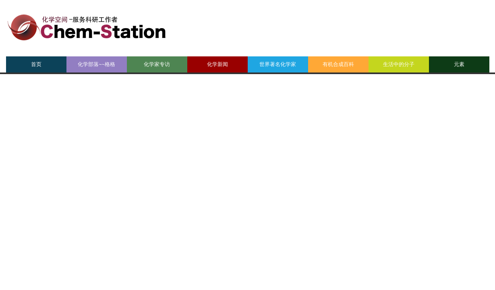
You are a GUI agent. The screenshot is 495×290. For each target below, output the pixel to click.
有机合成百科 (338, 64)
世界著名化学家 (277, 64)
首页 (36, 64)
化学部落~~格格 (96, 64)
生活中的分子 (398, 64)
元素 (459, 64)
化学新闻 (217, 64)
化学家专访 (157, 64)
